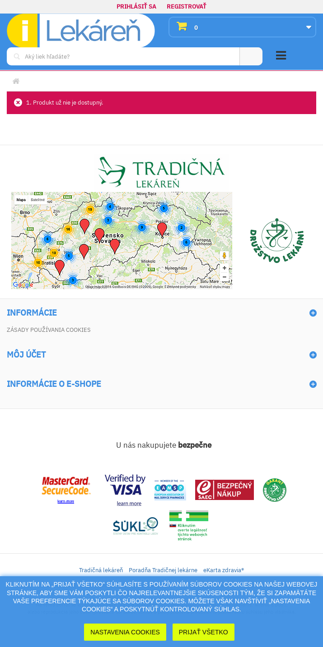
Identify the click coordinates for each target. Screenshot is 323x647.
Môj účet (26, 355)
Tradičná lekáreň (101, 570)
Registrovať (186, 6)
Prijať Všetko (203, 632)
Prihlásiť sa (136, 6)
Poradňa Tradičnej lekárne (163, 570)
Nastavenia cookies (125, 632)
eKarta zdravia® (223, 570)
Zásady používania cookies (49, 330)
